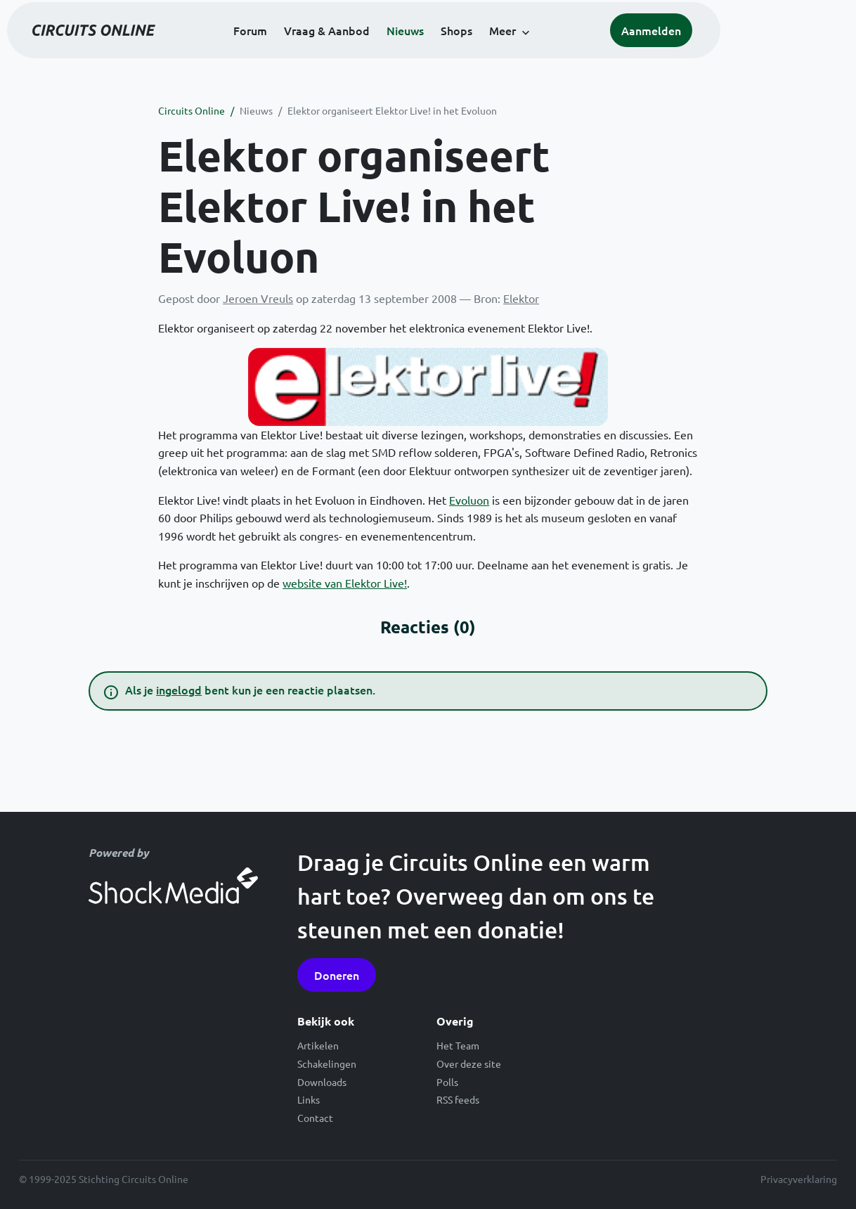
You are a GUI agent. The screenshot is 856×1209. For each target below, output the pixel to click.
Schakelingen (326, 1063)
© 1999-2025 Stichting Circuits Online (103, 1178)
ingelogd (179, 689)
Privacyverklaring (798, 1178)
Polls (447, 1081)
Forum (314, 50)
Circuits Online (191, 110)
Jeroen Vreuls (258, 298)
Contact (315, 1117)
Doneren (336, 975)
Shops (520, 50)
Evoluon (469, 500)
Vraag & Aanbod (391, 50)
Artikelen (318, 1045)
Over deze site (468, 1063)
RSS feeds (457, 1099)
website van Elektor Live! (345, 583)
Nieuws (469, 50)
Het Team (457, 1045)
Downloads (321, 1081)
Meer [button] (566, 50)
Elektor (521, 298)
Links (308, 1099)
